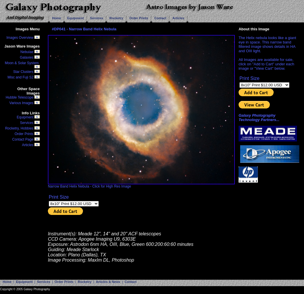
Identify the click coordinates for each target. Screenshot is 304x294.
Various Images (24, 103)
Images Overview (23, 38)
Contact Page (26, 139)
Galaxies (30, 58)
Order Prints (27, 134)
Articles (31, 145)
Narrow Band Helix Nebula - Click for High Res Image (141, 184)
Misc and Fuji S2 (24, 77)
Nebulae (30, 52)
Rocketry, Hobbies (22, 128)
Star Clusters (26, 72)
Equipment (28, 117)
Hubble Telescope (23, 97)
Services (30, 123)
